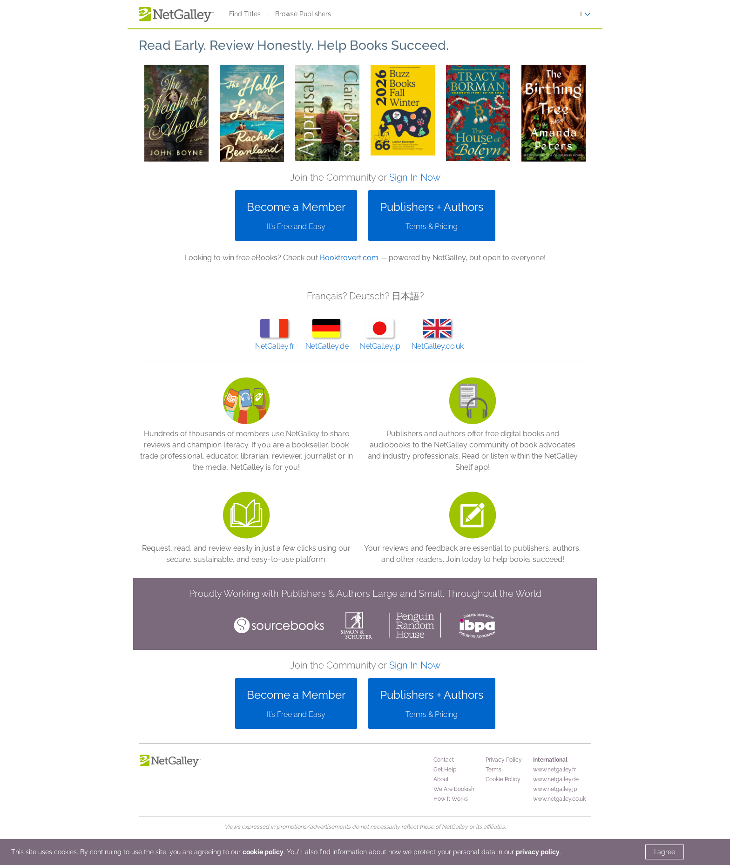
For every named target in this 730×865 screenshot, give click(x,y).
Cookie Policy (503, 779)
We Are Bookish (453, 789)
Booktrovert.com (349, 257)
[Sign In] (585, 14)
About (441, 779)
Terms (493, 769)
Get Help (444, 769)
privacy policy (538, 852)
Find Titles (245, 14)
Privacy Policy (504, 760)
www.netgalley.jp (555, 789)
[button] (176, 113)
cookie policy (263, 852)
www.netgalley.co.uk (559, 799)
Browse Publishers (303, 14)
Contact (443, 760)
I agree (664, 852)
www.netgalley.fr (554, 769)
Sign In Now (414, 177)
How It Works (450, 799)
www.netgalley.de (556, 779)
